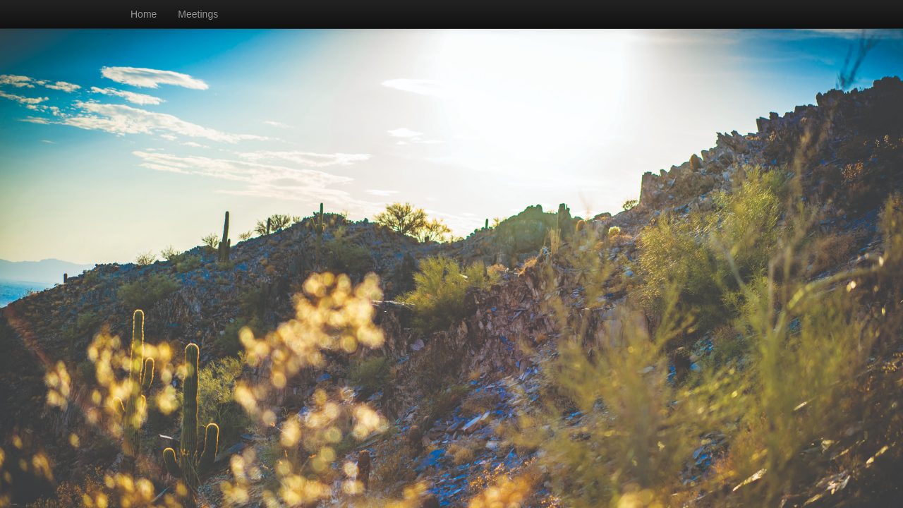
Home (144, 14)
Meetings (198, 14)
